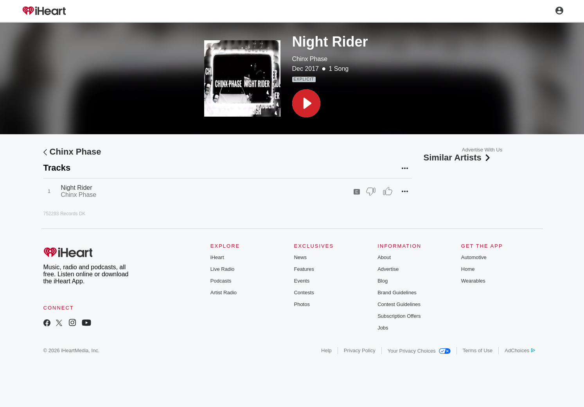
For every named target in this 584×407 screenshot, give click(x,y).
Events (301, 281)
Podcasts (220, 281)
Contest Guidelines (398, 304)
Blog (382, 281)
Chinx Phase (310, 59)
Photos (301, 304)
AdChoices (520, 350)
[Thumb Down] (371, 191)
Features (304, 269)
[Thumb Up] (388, 191)
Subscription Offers (398, 316)
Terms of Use (478, 350)
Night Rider (76, 187)
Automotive (474, 257)
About (384, 257)
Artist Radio (223, 292)
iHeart (217, 257)
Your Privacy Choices (419, 351)
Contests (304, 292)
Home (468, 269)
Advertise (388, 269)
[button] (306, 103)
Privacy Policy (360, 350)
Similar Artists (458, 157)
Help (326, 350)
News (300, 257)
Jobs (382, 328)
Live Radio (222, 269)
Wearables (473, 281)
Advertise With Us (482, 150)
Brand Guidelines (397, 292)
